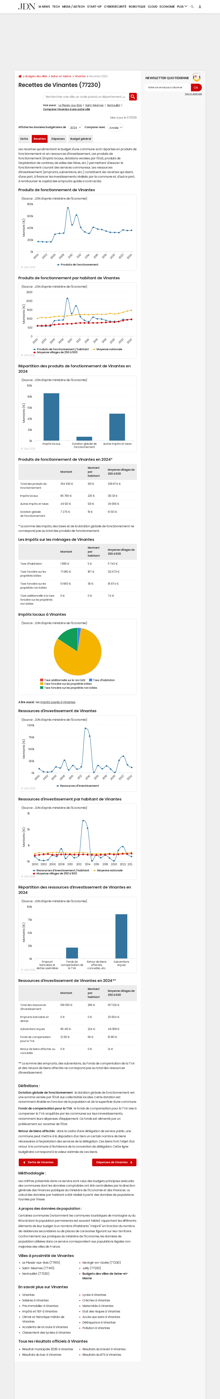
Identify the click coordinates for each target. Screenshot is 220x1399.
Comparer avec (94, 127)
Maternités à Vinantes (98, 1305)
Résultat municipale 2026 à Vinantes (47, 1349)
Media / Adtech (73, 6)
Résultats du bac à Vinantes (41, 1354)
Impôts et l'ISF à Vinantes (40, 1311)
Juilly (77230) (91, 1268)
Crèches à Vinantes (96, 1300)
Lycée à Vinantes (94, 1294)
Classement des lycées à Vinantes (46, 1332)
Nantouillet (113, 105)
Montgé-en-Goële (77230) (101, 1262)
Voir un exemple (193, 94)
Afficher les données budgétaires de (42, 127)
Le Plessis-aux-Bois (70, 105)
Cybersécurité (115, 6)
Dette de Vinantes (38, 1162)
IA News (44, 6)
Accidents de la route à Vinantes (45, 1326)
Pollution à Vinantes (96, 1327)
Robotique (137, 6)
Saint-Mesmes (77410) (38, 1268)
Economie (167, 6)
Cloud (152, 6)
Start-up (94, 6)
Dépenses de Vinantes (114, 1162)
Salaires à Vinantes (35, 1300)
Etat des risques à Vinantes (101, 1311)
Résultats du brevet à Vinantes (104, 1349)
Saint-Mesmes (94, 105)
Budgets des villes (36, 76)
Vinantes (80, 76)
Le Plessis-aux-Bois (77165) (41, 1262)
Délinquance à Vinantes (99, 1322)
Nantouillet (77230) (36, 1273)
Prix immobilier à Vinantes (40, 1305)
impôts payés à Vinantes (57, 702)
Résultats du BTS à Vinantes (101, 1354)
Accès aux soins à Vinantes (101, 1316)
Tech (56, 6)
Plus (182, 6)
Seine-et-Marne (61, 76)
